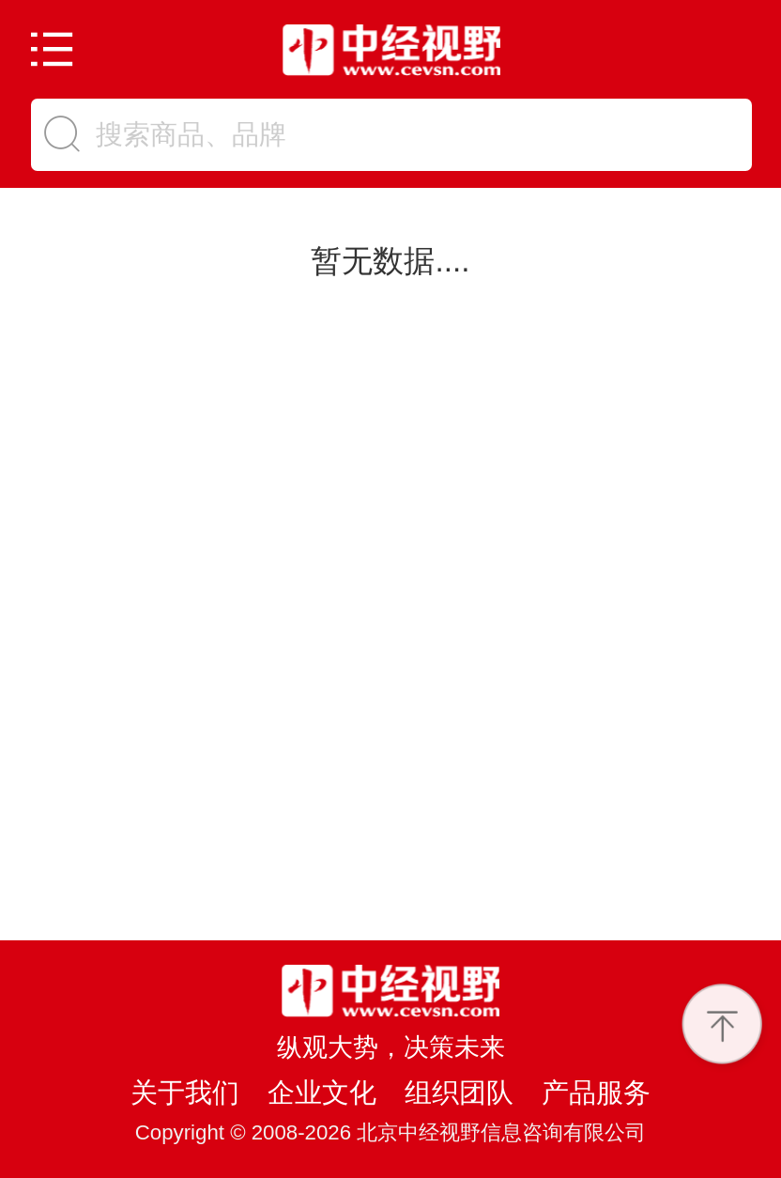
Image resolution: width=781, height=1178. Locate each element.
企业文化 (322, 1092)
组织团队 (459, 1092)
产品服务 (596, 1092)
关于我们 (184, 1092)
